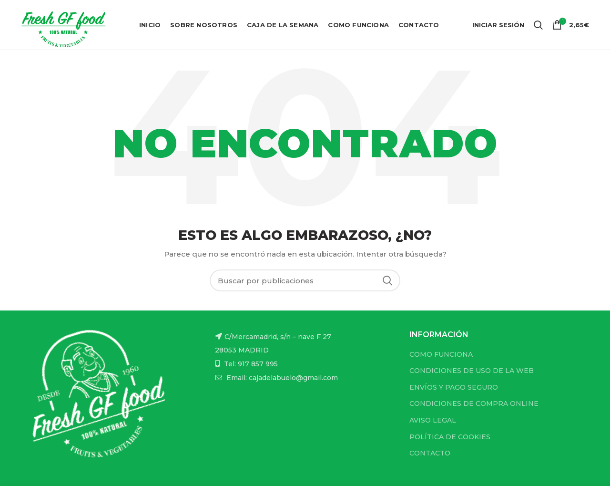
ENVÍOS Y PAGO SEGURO (453, 387)
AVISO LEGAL (432, 420)
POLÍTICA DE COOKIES (449, 437)
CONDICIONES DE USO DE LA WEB (471, 370)
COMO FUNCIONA (441, 354)
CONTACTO (429, 453)
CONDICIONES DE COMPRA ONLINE (474, 403)
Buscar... (387, 280)
